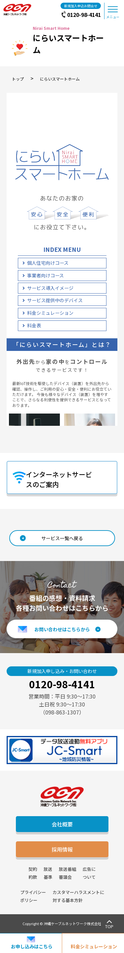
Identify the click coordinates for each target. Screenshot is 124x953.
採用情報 (62, 849)
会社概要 (62, 824)
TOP (109, 926)
